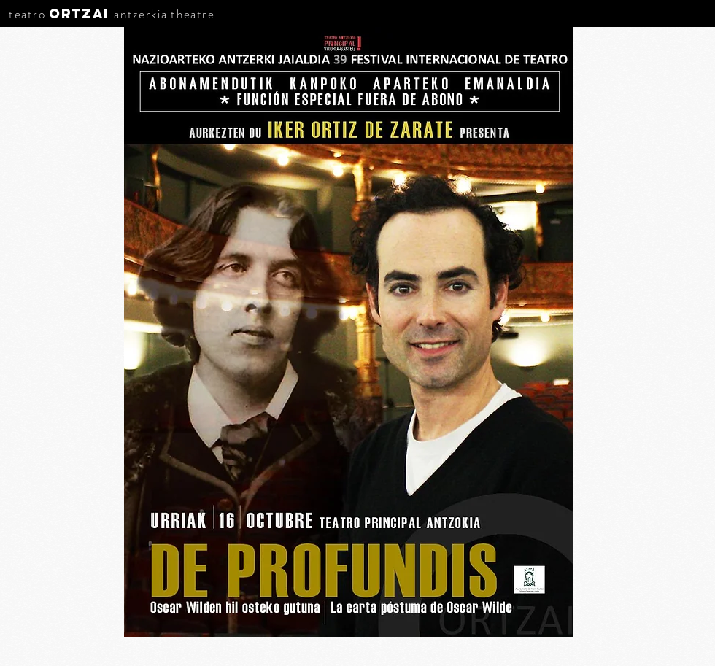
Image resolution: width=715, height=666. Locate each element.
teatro (27, 14)
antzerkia (140, 14)
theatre (192, 14)
